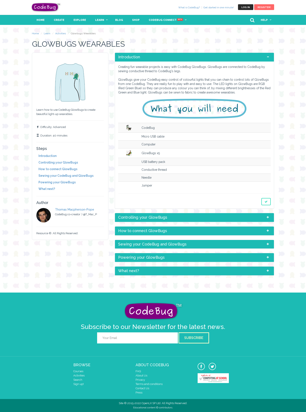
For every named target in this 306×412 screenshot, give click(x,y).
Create (59, 20)
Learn (99, 20)
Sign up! (78, 384)
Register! (264, 7)
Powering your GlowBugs (57, 182)
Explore (80, 20)
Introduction (47, 156)
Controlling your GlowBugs (58, 162)
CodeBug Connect (166, 20)
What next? (46, 189)
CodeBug (46, 7)
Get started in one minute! (218, 7)
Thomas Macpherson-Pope (74, 209)
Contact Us (142, 388)
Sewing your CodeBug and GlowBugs (66, 175)
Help (264, 20)
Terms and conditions (149, 384)
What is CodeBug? (189, 7)
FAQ (138, 371)
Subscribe (193, 338)
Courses (78, 371)
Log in (245, 7)
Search (77, 379)
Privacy (140, 379)
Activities (60, 33)
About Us (141, 375)
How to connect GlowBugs (57, 169)
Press (139, 392)
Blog (119, 20)
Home (41, 20)
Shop (136, 20)
